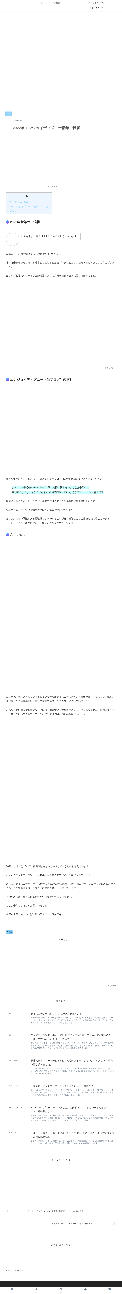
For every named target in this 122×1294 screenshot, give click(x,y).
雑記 (9, 932)
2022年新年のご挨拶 (18, 202)
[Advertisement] (61, 961)
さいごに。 (13, 210)
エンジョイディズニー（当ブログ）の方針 (29, 206)
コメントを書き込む (61, 1259)
